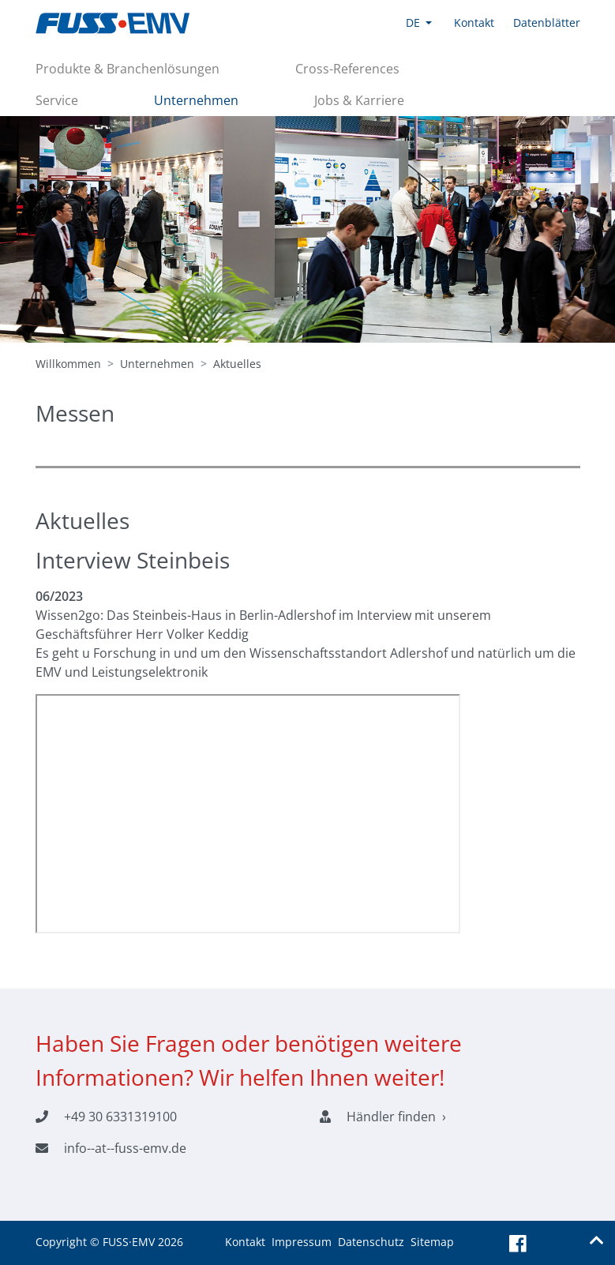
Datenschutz (371, 1241)
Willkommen (68, 363)
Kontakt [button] (474, 22)
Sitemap (432, 1241)
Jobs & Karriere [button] (359, 100)
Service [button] (57, 100)
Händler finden (391, 1116)
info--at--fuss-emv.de (125, 1148)
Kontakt (245, 1241)
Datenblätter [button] (546, 22)
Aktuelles (237, 363)
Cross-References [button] (347, 68)
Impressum (302, 1241)
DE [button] (413, 22)
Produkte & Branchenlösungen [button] (127, 68)
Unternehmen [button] (196, 100)
